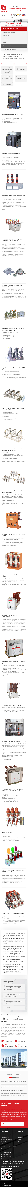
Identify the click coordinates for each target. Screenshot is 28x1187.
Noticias (19, 1139)
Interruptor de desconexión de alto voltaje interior (7, 78)
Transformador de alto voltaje (9, 49)
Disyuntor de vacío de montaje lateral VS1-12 (14, 741)
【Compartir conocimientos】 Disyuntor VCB (12, 1090)
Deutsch (18, 15)
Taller (19, 1143)
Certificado (20, 1137)
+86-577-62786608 (7, 1152)
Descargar (20, 1141)
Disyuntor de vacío (19, 25)
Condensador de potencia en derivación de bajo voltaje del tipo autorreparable (13, 988)
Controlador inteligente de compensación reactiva (12, 995)
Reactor (4, 42)
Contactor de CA (6, 35)
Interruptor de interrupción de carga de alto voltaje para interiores (7, 70)
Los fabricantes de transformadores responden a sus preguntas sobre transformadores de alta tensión (14, 1094)
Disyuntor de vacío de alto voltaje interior (21, 68)
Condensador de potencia (9, 32)
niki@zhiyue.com (7, 1159)
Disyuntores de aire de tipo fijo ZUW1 (12, 153)
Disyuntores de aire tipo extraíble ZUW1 (12, 114)
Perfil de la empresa (22, 1135)
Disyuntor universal (7, 84)
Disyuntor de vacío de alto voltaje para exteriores (21, 78)
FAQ (19, 1146)
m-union (10, 1185)
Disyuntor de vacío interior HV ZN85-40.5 (13, 705)
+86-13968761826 (7, 1154)
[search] (2, 16)
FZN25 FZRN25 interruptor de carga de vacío (14, 913)
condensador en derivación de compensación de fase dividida (13, 1002)
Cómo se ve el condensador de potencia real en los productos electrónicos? (13, 1082)
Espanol (20, 14)
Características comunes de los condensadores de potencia (13, 1086)
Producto (13, 25)
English (13, 14)
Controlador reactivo (7, 39)
